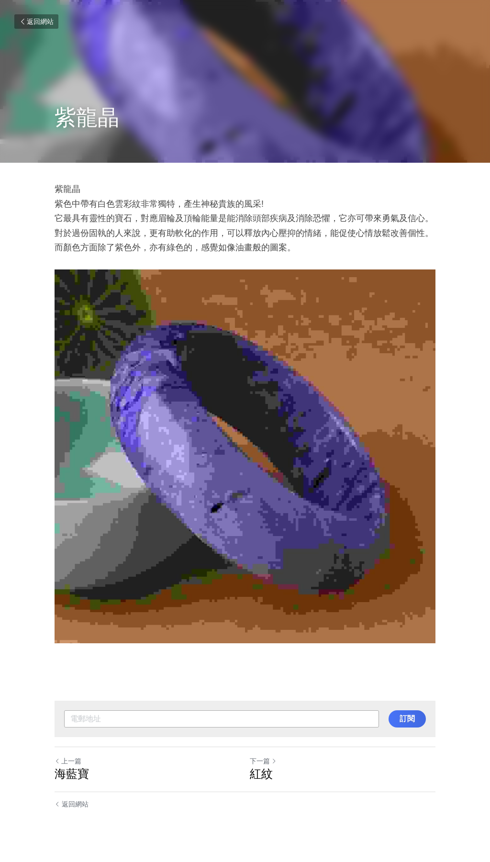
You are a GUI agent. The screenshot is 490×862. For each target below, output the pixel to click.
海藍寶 (72, 773)
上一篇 (68, 761)
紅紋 (261, 773)
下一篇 (263, 761)
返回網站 (36, 21)
